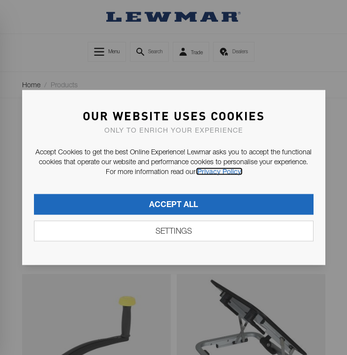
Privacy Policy (219, 171)
